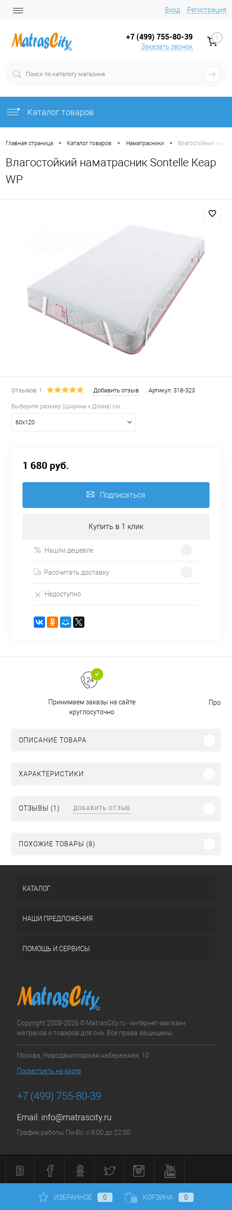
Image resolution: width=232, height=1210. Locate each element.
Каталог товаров (50, 112)
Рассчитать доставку (71, 572)
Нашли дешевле (63, 550)
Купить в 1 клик (116, 526)
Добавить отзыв (101, 808)
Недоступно (57, 594)
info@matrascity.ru (76, 1117)
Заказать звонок (167, 46)
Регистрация (206, 10)
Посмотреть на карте (49, 1071)
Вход (172, 10)
